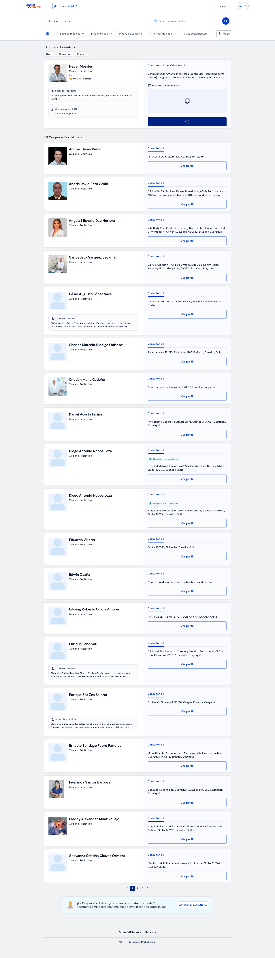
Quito (49, 54)
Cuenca (81, 54)
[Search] (225, 21)
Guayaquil (65, 54)
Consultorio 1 (156, 65)
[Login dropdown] (243, 6)
